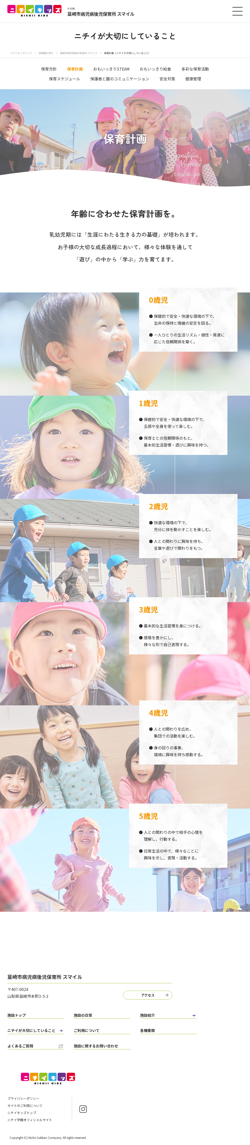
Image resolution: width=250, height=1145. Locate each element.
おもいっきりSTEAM (111, 69)
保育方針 (49, 69)
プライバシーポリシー (23, 1098)
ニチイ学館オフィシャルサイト (29, 1119)
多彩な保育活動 (195, 69)
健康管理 (193, 79)
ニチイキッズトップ (21, 53)
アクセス (148, 995)
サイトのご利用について (25, 1105)
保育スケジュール (64, 79)
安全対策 (167, 79)
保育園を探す (46, 53)
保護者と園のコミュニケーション (119, 79)
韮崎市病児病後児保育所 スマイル (79, 53)
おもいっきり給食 (155, 69)
